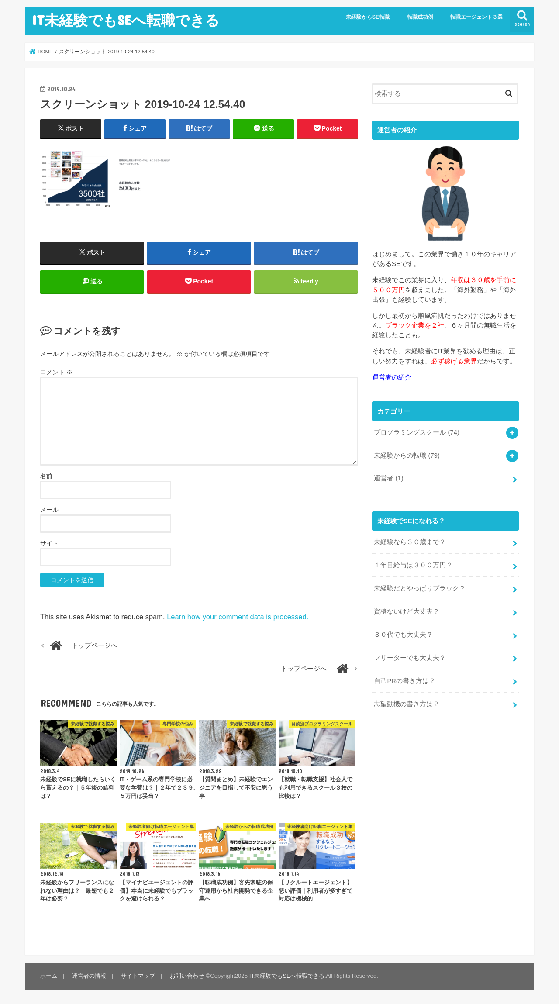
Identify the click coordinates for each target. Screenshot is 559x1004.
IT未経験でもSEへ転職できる (126, 19)
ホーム (48, 976)
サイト (49, 543)
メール (49, 509)
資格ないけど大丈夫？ (406, 611)
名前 (46, 476)
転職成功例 (420, 17)
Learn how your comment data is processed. (237, 617)
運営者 (388, 478)
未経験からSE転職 (368, 17)
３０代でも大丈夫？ (403, 634)
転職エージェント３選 (476, 17)
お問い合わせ (187, 976)
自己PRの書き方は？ (404, 680)
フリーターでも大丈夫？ (410, 657)
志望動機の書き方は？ (406, 703)
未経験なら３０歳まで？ (410, 541)
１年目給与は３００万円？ (413, 565)
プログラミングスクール (416, 432)
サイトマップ (138, 976)
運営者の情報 (89, 976)
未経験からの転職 (407, 455)
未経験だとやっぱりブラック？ (420, 588)
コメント (56, 372)
